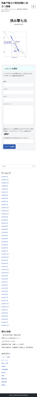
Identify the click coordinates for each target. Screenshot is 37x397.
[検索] (16, 166)
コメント (6, 104)
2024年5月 (4, 229)
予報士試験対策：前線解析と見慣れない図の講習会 (17, 347)
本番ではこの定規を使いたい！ (11, 338)
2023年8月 (4, 238)
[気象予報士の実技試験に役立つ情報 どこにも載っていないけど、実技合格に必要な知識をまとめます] (15, 6)
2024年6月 (4, 226)
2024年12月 (5, 207)
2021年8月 (4, 279)
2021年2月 (4, 297)
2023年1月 (4, 251)
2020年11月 (5, 307)
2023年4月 (4, 245)
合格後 (3, 366)
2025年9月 (4, 186)
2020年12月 (5, 303)
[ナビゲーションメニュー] (33, 6)
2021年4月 (4, 291)
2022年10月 (5, 257)
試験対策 (4, 382)
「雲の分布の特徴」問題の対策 (11, 335)
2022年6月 (4, 260)
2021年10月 (5, 272)
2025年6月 (4, 195)
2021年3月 (4, 294)
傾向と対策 (4, 363)
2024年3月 (4, 232)
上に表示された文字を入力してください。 (16, 138)
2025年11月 (5, 183)
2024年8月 (4, 220)
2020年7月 (4, 310)
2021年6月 (4, 285)
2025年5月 (4, 198)
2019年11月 (5, 325)
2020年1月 (4, 322)
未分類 (3, 372)
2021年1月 (4, 300)
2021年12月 (5, 269)
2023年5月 (4, 241)
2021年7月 (4, 282)
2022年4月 (4, 263)
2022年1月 (4, 266)
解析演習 (4, 379)
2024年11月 (5, 210)
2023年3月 (4, 248)
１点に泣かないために (8, 341)
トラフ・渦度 (5, 357)
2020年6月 (4, 313)
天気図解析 (4, 369)
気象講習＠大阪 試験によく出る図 (12, 344)
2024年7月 (4, 223)
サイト (5, 96)
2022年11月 (5, 254)
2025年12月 (5, 180)
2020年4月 (4, 319)
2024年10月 (5, 214)
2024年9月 (4, 217)
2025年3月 (4, 201)
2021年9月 (4, 276)
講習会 (3, 385)
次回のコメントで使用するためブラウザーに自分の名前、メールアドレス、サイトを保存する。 (18, 130)
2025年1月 (4, 204)
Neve (10, 395)
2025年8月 (4, 189)
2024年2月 (4, 235)
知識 (2, 375)
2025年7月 (4, 192)
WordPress (24, 395)
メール (5, 89)
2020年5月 (4, 316)
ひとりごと (4, 360)
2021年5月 (4, 288)
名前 (4, 81)
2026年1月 (4, 176)
